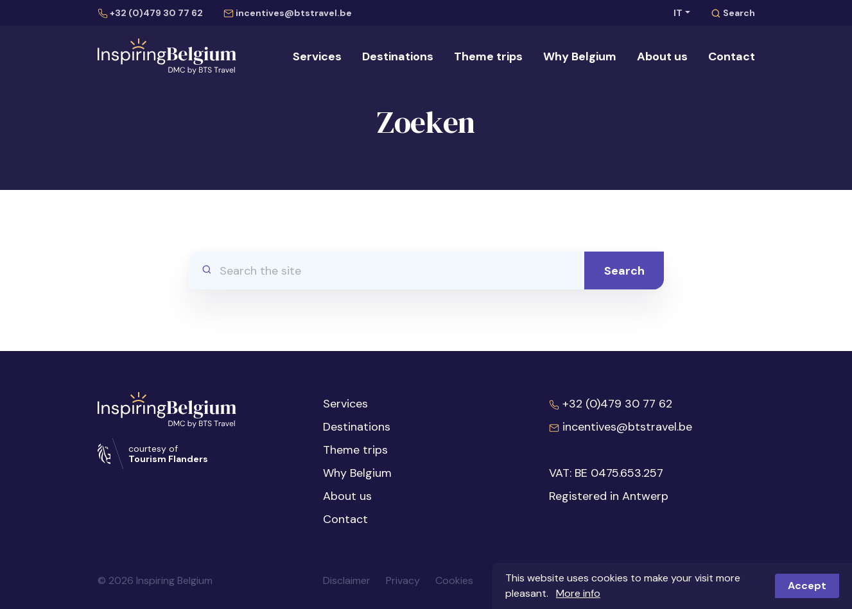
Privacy (403, 580)
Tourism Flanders (168, 459)
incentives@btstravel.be (287, 13)
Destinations (397, 56)
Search (733, 13)
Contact (731, 56)
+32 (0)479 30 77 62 (150, 13)
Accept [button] (807, 585)
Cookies (454, 580)
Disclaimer (346, 580)
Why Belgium (579, 56)
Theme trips (488, 56)
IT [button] (678, 13)
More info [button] (578, 593)
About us (662, 56)
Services (317, 56)
